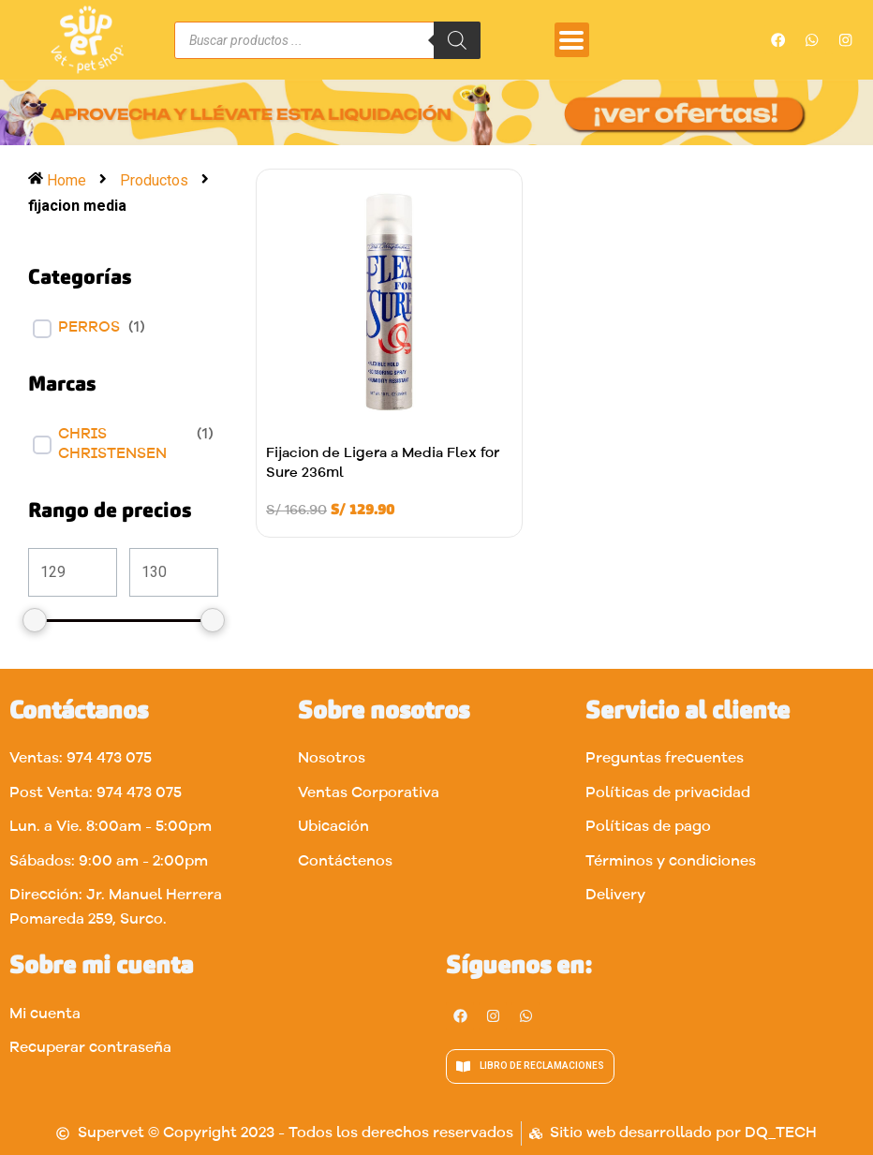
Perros (89, 327)
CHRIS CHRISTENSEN (112, 444)
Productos (154, 180)
